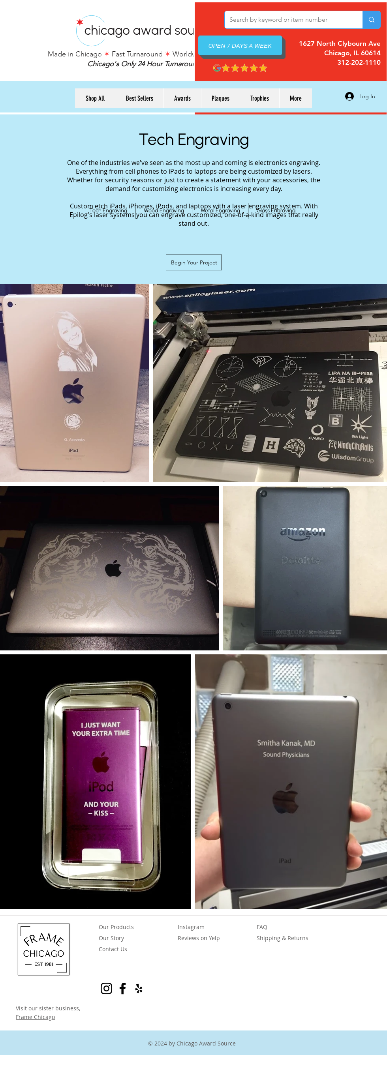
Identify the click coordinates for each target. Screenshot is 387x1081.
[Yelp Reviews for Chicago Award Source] (139, 988)
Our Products (116, 927)
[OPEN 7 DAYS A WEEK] (240, 45)
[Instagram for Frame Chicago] (106, 988)
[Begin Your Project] (194, 262)
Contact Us (113, 949)
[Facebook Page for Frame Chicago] (122, 988)
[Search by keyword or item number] (287, 19)
